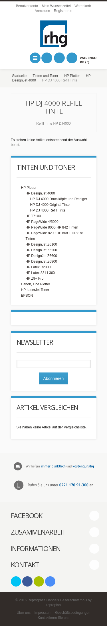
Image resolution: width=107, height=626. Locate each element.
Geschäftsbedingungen (72, 613)
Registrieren (63, 11)
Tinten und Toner (45, 76)
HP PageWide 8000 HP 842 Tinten (52, 227)
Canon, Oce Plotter (35, 284)
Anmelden (42, 11)
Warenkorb (82, 6)
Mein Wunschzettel (56, 6)
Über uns (24, 613)
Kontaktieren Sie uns (53, 618)
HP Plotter (72, 76)
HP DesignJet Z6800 (41, 261)
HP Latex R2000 (38, 267)
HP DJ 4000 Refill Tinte (48, 210)
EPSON (27, 296)
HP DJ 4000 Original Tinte (50, 205)
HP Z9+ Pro (35, 278)
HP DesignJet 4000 (40, 193)
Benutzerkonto (27, 6)
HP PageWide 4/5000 (42, 222)
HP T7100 (33, 216)
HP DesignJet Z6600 (41, 256)
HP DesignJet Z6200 (41, 250)
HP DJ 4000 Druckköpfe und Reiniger (58, 199)
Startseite (19, 76)
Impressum (42, 613)
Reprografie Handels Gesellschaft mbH (57, 600)
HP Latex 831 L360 (40, 273)
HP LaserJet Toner (35, 290)
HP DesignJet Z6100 (41, 244)
